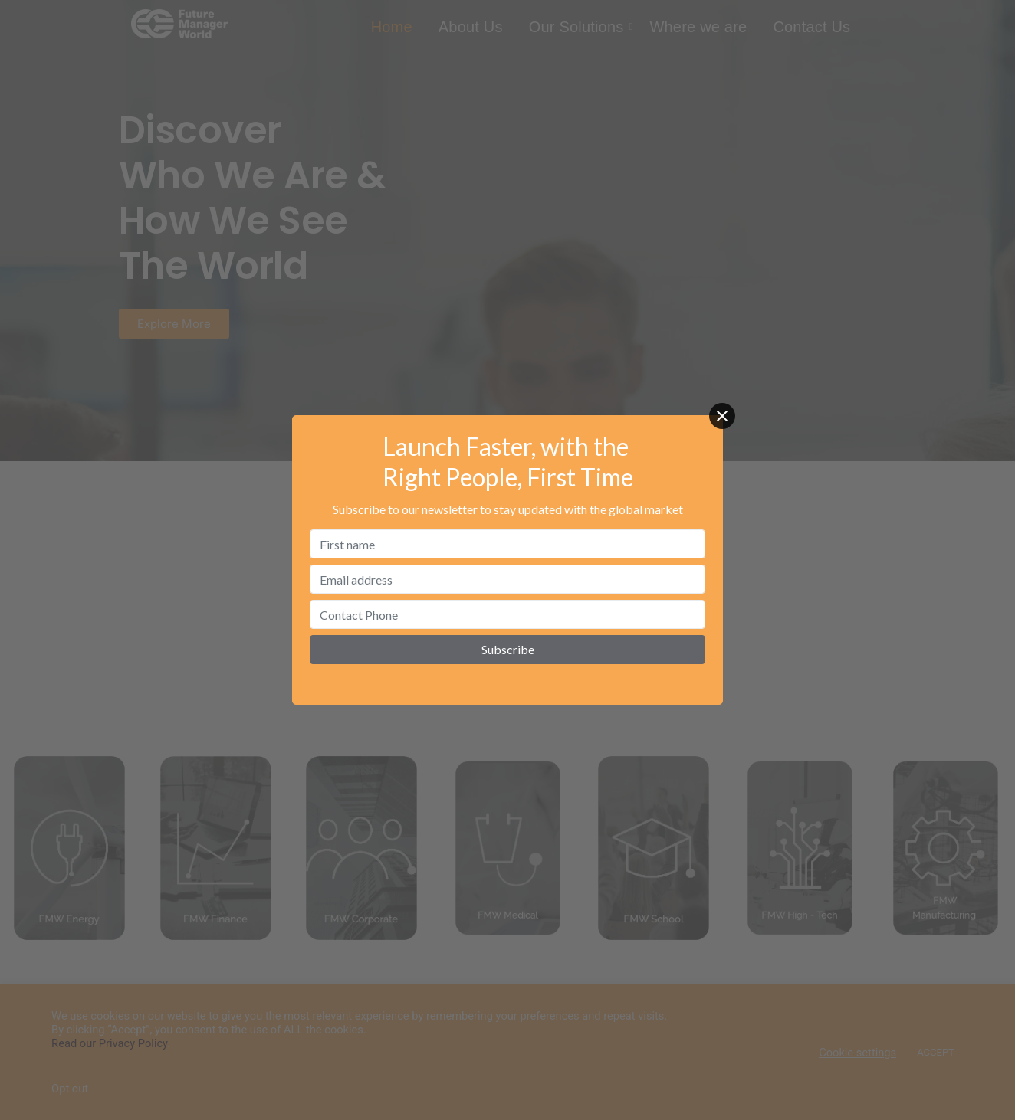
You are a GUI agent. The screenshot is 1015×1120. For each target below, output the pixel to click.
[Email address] (507, 579)
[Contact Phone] (507, 614)
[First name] (507, 543)
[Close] (722, 416)
